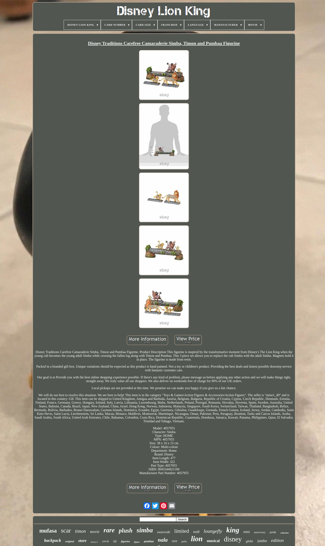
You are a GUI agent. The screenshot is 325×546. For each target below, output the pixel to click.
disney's (94, 542)
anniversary (260, 532)
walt (196, 532)
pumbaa (149, 541)
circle (105, 541)
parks (184, 541)
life (115, 541)
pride (273, 532)
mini (246, 532)
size (174, 541)
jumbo (262, 541)
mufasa (48, 531)
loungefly (213, 531)
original (69, 541)
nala (163, 540)
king (232, 530)
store (82, 540)
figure (137, 542)
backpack (52, 540)
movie (94, 531)
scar (66, 530)
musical (213, 541)
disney (233, 539)
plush (125, 530)
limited (181, 531)
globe (249, 541)
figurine (125, 541)
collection (284, 533)
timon (80, 531)
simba (145, 530)
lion (197, 539)
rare (109, 530)
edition (277, 540)
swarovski (163, 532)
